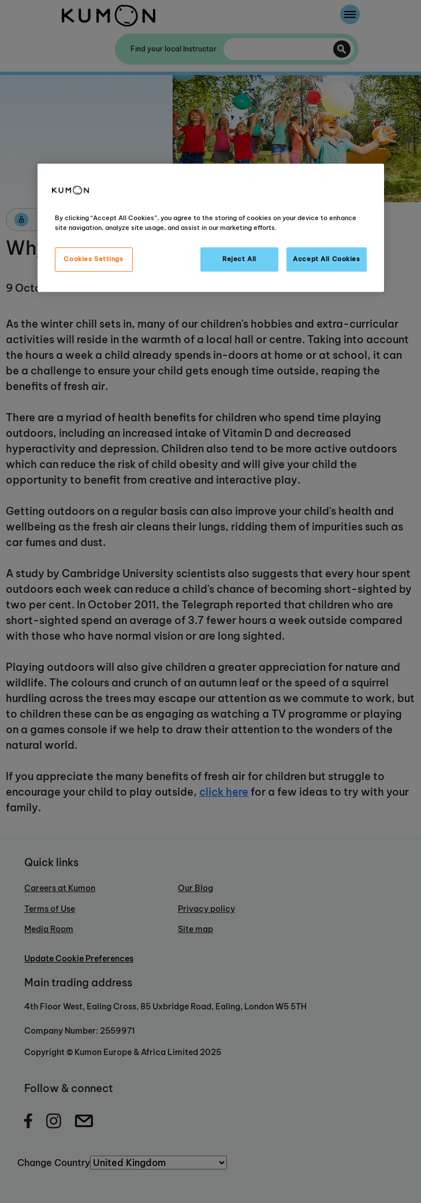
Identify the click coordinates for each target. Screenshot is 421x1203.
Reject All (239, 259)
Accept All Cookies (326, 259)
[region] (211, 228)
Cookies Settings (93, 259)
